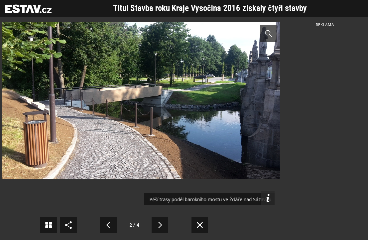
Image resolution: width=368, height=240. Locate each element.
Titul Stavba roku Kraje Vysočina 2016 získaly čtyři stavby (210, 8)
